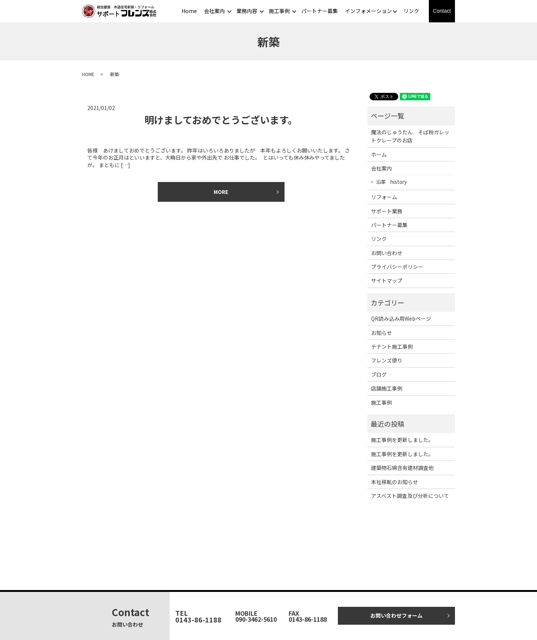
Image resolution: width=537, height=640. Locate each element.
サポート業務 (386, 211)
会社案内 (214, 11)
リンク (411, 11)
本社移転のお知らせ (394, 482)
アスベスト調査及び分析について (410, 495)
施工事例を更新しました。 (402, 439)
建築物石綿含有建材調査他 (402, 467)
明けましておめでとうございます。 (221, 119)
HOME (88, 74)
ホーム (379, 154)
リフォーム (384, 197)
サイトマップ (386, 280)
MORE (221, 191)
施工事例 (279, 11)
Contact (442, 11)
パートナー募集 (319, 11)
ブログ (379, 374)
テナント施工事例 (392, 346)
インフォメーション (368, 11)
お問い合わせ (386, 253)
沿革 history (391, 181)
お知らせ (381, 332)
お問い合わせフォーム (396, 615)
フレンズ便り (386, 360)
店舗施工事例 (386, 388)
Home (189, 11)
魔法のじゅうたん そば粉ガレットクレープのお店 (410, 136)
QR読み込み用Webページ (401, 318)
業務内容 (246, 11)
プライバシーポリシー (397, 266)
